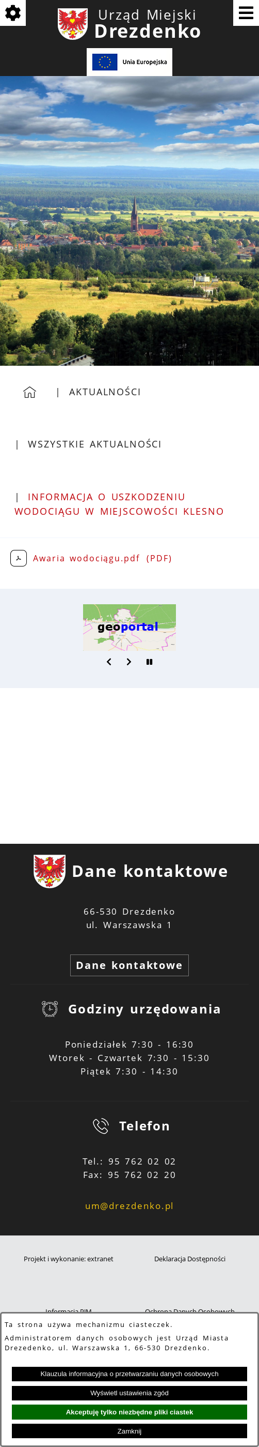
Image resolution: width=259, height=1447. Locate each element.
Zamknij (130, 1431)
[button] (109, 661)
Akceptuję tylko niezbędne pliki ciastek (129, 1412)
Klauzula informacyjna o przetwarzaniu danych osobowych (129, 1374)
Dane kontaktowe (129, 965)
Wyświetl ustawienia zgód (129, 1393)
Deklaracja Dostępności (189, 1259)
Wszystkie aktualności (95, 444)
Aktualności (105, 391)
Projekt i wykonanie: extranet (69, 1259)
